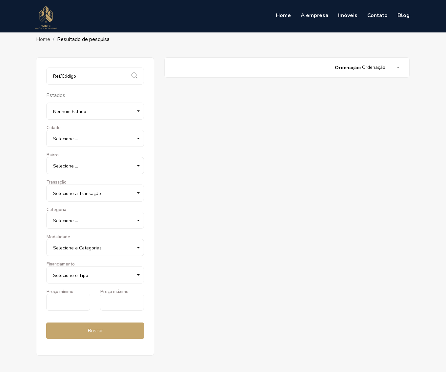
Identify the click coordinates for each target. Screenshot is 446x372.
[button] (95, 111)
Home (43, 39)
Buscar (95, 330)
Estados (55, 95)
